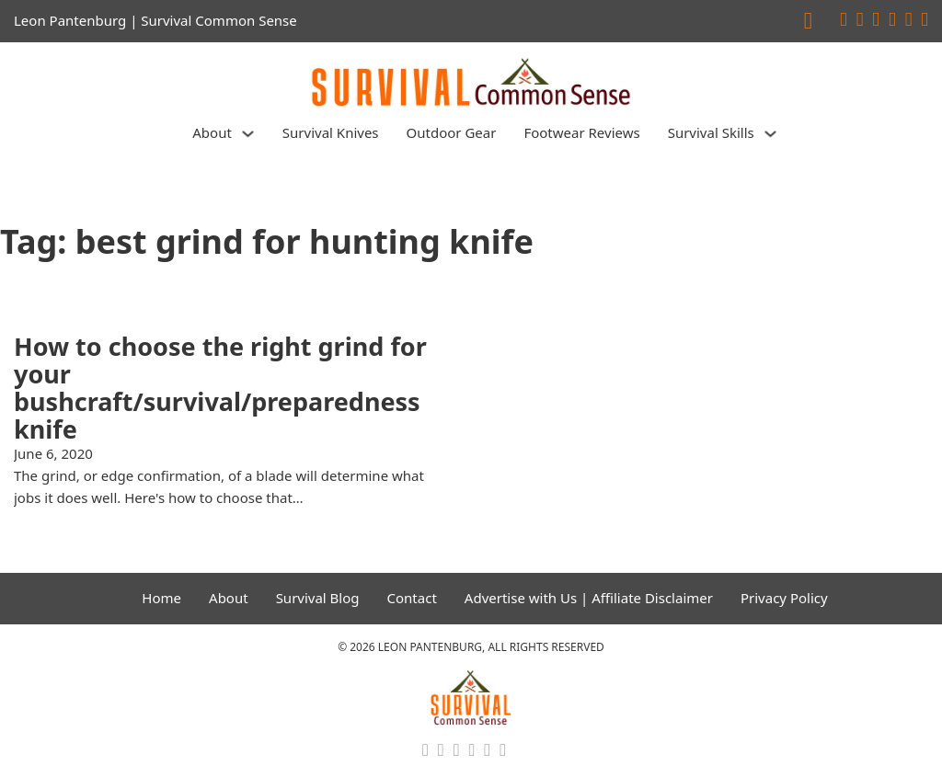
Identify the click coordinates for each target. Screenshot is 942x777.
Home (161, 597)
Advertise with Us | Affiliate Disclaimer (589, 597)
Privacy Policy (784, 597)
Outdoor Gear (452, 132)
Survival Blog (318, 597)
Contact (412, 597)
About (212, 132)
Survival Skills (711, 132)
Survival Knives (330, 132)
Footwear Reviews (581, 132)
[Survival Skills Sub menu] (770, 134)
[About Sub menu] (248, 134)
